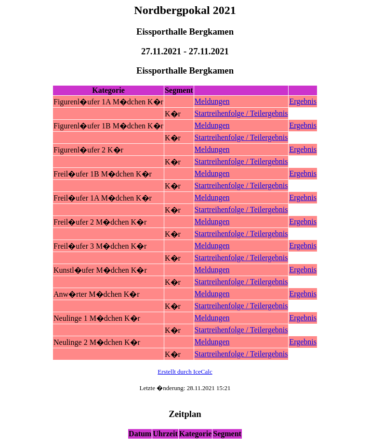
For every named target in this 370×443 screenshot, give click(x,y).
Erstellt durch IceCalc (185, 371)
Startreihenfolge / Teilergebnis (241, 113)
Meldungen (212, 101)
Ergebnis (303, 101)
